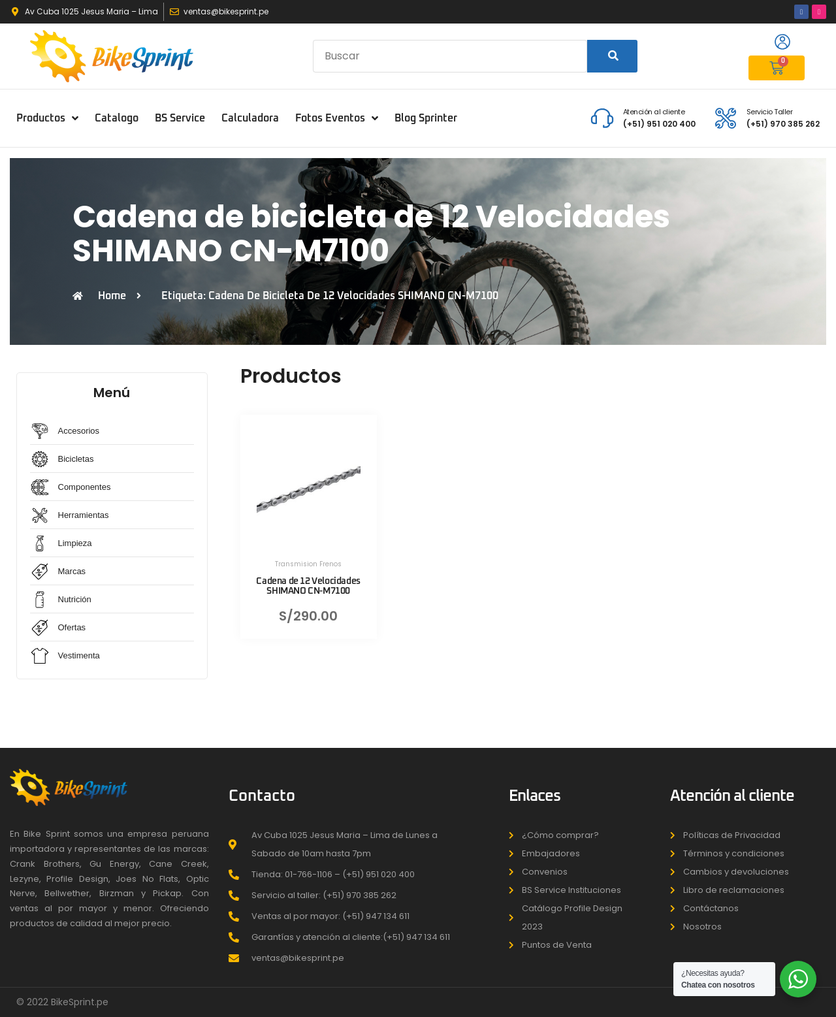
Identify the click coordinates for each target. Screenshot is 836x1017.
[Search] (612, 56)
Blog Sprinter (425, 118)
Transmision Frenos (308, 564)
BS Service (180, 118)
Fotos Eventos (336, 118)
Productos (47, 118)
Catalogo (116, 118)
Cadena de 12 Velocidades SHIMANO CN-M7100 (308, 586)
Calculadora (250, 118)
